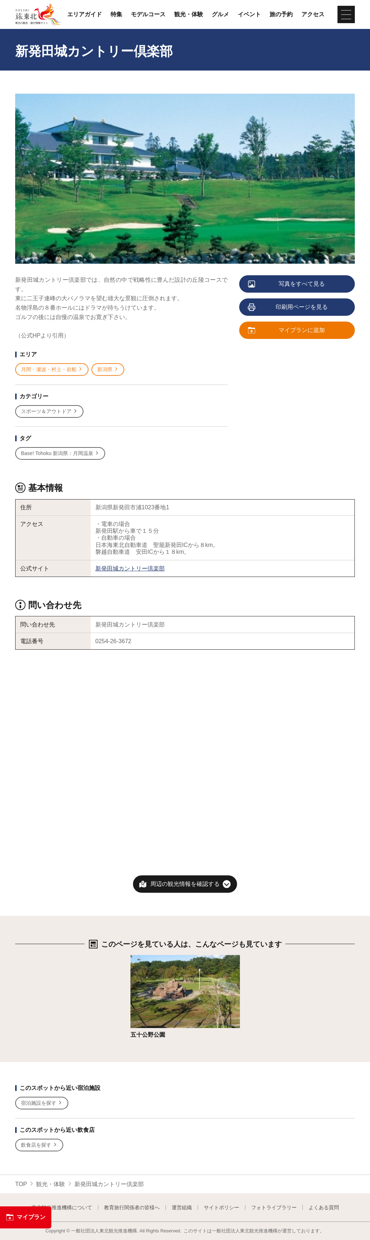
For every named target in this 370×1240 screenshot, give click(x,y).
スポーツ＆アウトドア (49, 411)
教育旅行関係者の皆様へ (132, 1207)
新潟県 (108, 369)
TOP (21, 1184)
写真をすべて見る (287, 284)
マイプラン (26, 1217)
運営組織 (182, 1207)
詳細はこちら (147, 958)
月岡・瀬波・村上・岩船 (52, 369)
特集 (116, 14)
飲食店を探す (39, 1145)
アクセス (312, 14)
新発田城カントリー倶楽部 (130, 568)
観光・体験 (188, 14)
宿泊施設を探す (42, 1103)
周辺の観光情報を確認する (185, 884)
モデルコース (148, 14)
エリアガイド (84, 14)
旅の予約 (281, 14)
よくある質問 (324, 1207)
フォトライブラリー (274, 1207)
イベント (249, 14)
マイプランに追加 (287, 330)
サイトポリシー (221, 1207)
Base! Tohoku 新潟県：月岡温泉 (60, 453)
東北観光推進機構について (61, 1207)
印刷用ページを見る (288, 307)
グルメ (220, 14)
